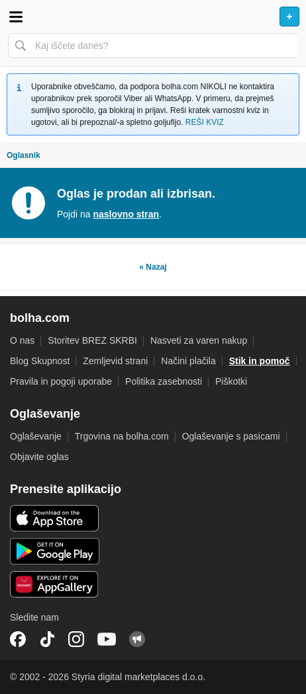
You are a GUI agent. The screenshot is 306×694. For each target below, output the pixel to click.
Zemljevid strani (115, 361)
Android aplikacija (54, 551)
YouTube (106, 639)
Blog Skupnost (40, 361)
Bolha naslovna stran (153, 16)
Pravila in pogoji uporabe (61, 381)
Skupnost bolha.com (137, 639)
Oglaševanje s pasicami (231, 436)
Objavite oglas (39, 456)
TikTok (47, 639)
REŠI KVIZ (204, 122)
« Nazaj (152, 267)
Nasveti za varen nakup (198, 340)
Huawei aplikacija (54, 584)
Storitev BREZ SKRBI (92, 340)
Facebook (18, 639)
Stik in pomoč (259, 361)
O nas (22, 340)
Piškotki (231, 381)
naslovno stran (126, 214)
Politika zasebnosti (163, 381)
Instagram (76, 639)
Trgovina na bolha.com (122, 436)
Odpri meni (16, 16)
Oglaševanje (36, 436)
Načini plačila (188, 361)
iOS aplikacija (54, 518)
